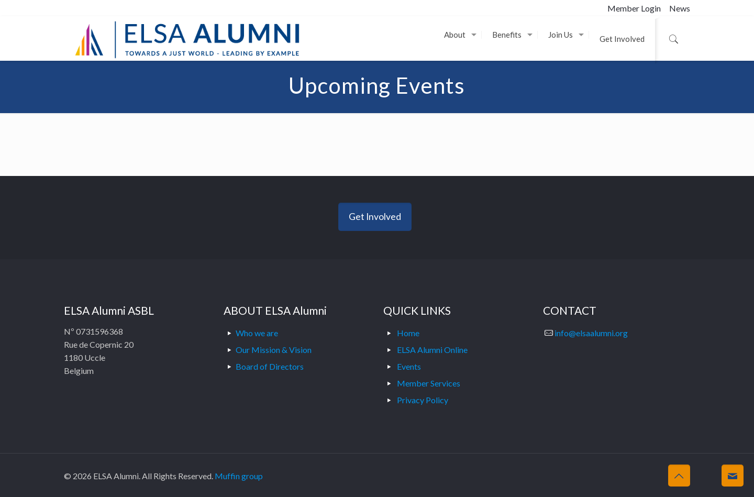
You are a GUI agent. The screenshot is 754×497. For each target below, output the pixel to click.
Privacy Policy (422, 400)
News (679, 8)
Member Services (428, 383)
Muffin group (239, 476)
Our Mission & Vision (274, 350)
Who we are (257, 333)
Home (408, 333)
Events (409, 366)
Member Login (634, 8)
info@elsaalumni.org (591, 333)
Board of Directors (270, 366)
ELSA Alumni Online (432, 350)
